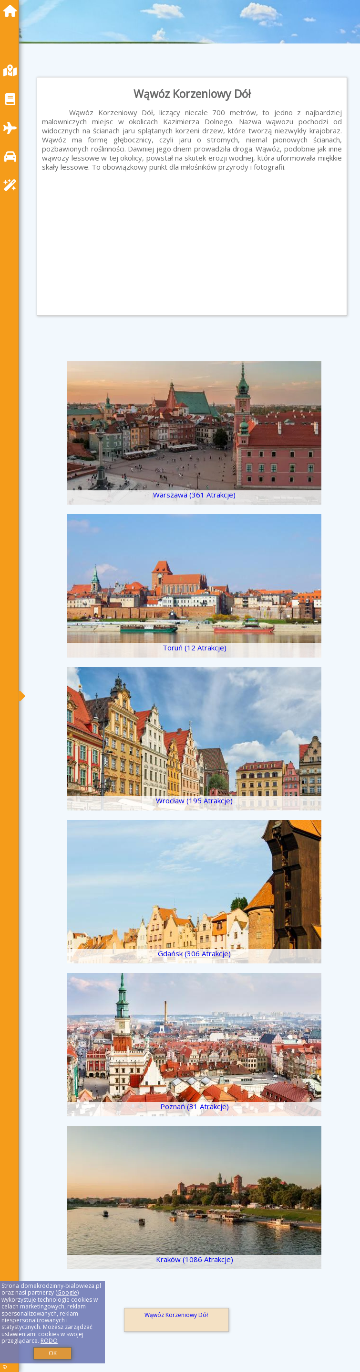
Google (67, 1292)
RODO (49, 1341)
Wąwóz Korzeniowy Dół (176, 1315)
